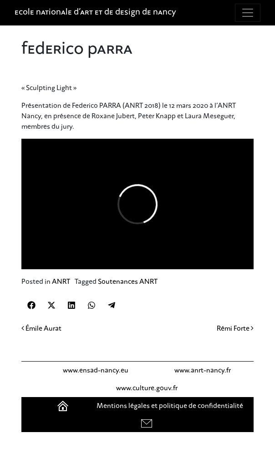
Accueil (63, 405)
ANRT (61, 281)
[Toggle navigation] (247, 13)
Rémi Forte (235, 328)
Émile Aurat (41, 328)
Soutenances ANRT (128, 281)
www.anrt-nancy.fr (202, 370)
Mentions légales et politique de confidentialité (170, 405)
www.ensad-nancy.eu (95, 370)
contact (148, 423)
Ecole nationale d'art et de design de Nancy (95, 12)
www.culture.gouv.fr (147, 388)
